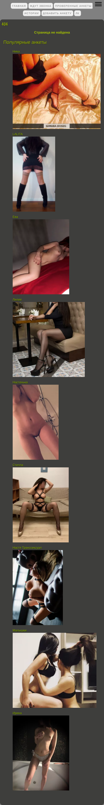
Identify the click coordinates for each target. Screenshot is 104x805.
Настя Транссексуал (27, 547)
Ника (16, 51)
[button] (98, 4)
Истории (32, 13)
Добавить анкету (57, 13)
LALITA (18, 134)
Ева (15, 217)
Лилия (17, 299)
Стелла (18, 465)
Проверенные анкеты (73, 6)
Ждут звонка (40, 6)
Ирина (17, 713)
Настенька (20, 382)
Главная (19, 6)
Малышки (20, 630)
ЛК (77, 13)
